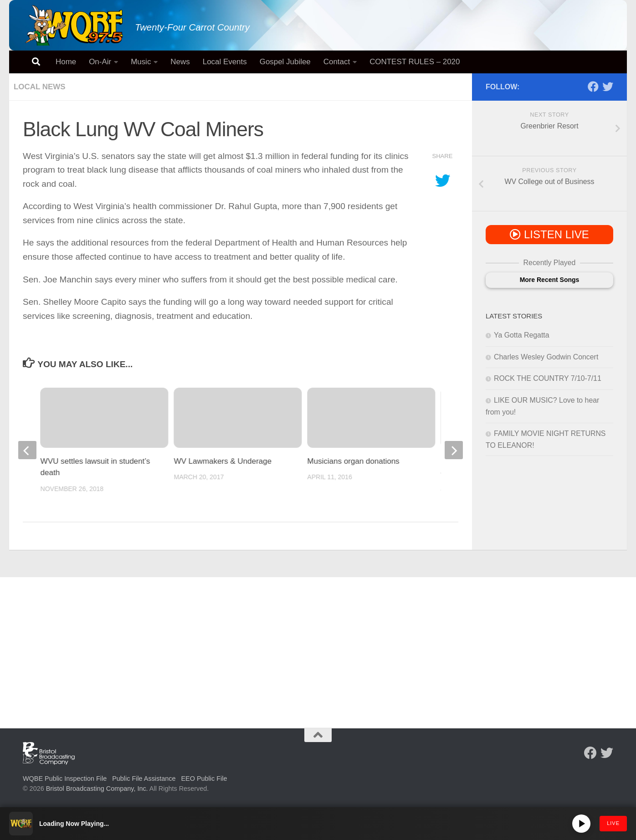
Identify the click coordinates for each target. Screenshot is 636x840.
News (180, 61)
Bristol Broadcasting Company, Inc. (97, 788)
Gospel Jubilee (285, 61)
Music (141, 61)
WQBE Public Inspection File (65, 778)
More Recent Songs (550, 279)
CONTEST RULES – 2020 (414, 61)
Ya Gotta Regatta (521, 335)
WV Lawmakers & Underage (223, 461)
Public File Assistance (143, 778)
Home (66, 61)
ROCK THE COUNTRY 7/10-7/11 (547, 378)
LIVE (613, 823)
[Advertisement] (318, 645)
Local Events (225, 61)
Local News (40, 86)
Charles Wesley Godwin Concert (546, 357)
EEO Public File (204, 778)
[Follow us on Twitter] (607, 86)
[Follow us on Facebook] (593, 86)
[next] (454, 450)
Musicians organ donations (353, 461)
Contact (336, 61)
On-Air (100, 61)
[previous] (27, 450)
